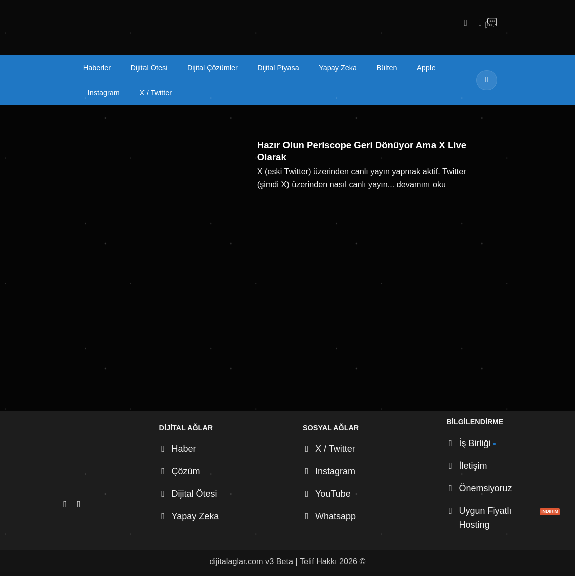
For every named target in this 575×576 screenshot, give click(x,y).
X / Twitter (155, 93)
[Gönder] (487, 80)
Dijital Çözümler (212, 68)
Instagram (104, 93)
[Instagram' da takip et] (462, 22)
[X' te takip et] (477, 22)
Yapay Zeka (338, 68)
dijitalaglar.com (236, 561)
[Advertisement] (287, 335)
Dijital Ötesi (149, 68)
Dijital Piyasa (278, 68)
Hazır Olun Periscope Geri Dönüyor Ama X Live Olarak (361, 151)
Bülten (387, 68)
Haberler (97, 68)
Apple (426, 68)
